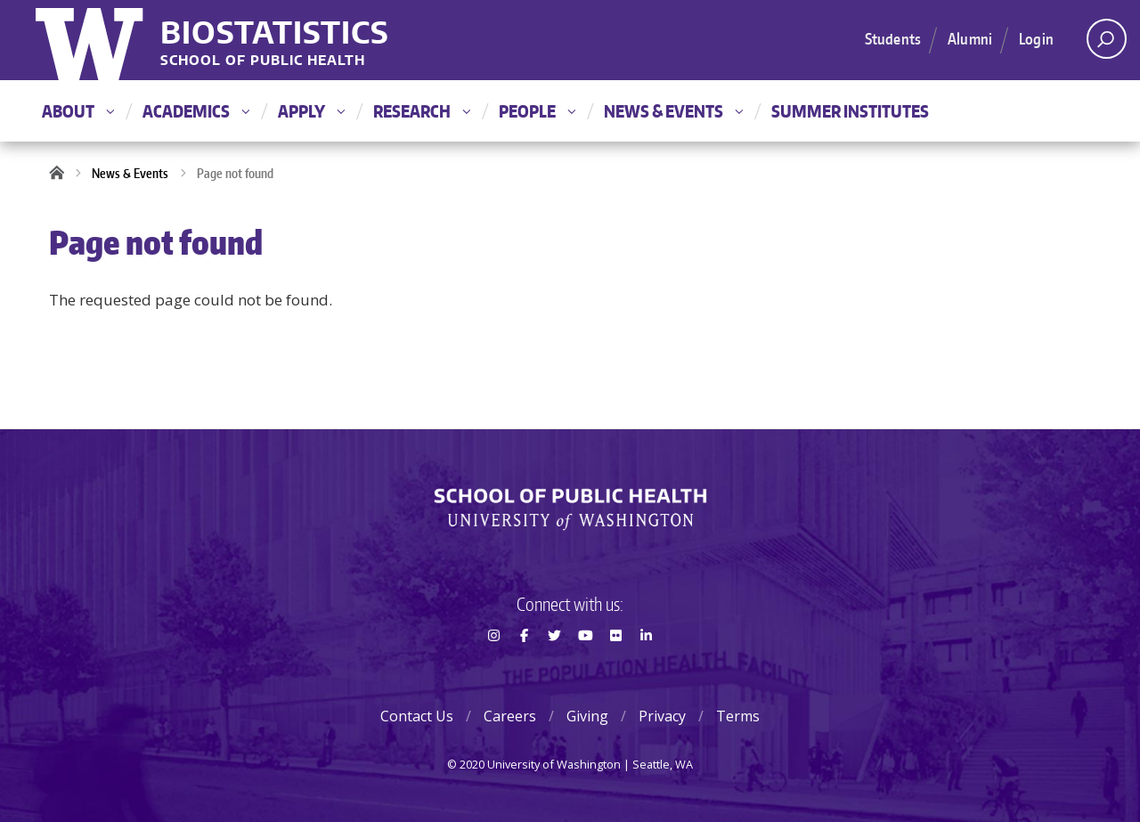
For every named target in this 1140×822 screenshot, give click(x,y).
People (537, 111)
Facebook (523, 667)
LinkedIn (646, 667)
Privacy (662, 716)
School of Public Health (262, 61)
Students (893, 38)
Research (421, 111)
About (78, 111)
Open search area (1100, 43)
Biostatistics (274, 32)
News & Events (673, 111)
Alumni (970, 38)
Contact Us (416, 716)
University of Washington (91, 40)
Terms (738, 716)
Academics (195, 111)
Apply (311, 111)
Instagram (493, 667)
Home (62, 174)
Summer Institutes (850, 111)
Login (1036, 38)
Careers (510, 716)
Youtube (585, 667)
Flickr (615, 667)
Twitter (555, 667)
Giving (587, 716)
